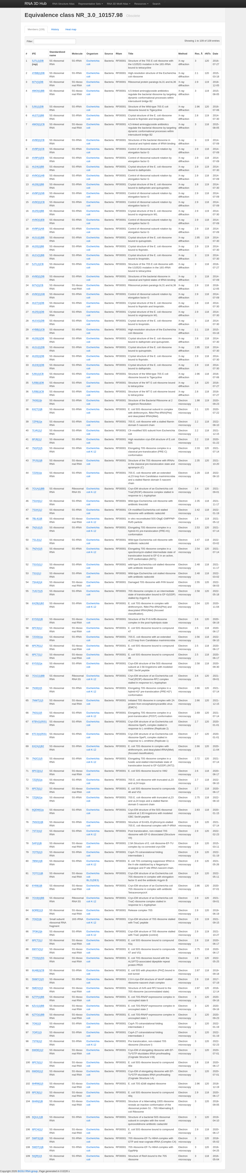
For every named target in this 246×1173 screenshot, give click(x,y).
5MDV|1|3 (37, 988)
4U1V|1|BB (38, 255)
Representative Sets (89, 3)
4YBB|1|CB (38, 329)
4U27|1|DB (38, 303)
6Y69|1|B (37, 885)
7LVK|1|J (37, 430)
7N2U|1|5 (37, 527)
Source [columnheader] (109, 53)
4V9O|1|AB (38, 175)
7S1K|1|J (37, 509)
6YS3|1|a (37, 663)
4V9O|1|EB (38, 219)
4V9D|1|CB (38, 140)
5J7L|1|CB (38, 264)
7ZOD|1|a (37, 636)
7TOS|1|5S (38, 958)
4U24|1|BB (38, 166)
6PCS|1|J (37, 1062)
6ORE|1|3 (37, 910)
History (55, 29)
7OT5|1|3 (37, 852)
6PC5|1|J (37, 788)
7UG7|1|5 (37, 591)
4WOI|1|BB (38, 90)
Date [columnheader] (215, 53)
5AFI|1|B (37, 843)
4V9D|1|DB (38, 276)
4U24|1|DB (38, 365)
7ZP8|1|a (37, 421)
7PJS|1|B (37, 460)
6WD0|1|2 (37, 1071)
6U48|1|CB (38, 970)
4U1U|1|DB (38, 347)
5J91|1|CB (38, 373)
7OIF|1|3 (37, 1032)
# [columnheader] (26, 53)
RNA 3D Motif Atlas (117, 3)
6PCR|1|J (37, 645)
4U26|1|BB (38, 184)
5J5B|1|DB (38, 382)
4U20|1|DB (38, 356)
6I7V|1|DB (37, 81)
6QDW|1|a (38, 809)
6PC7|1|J (37, 654)
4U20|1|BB (38, 246)
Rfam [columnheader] (119, 53)
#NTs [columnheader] (208, 53)
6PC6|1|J (37, 628)
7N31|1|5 (37, 712)
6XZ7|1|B (37, 409)
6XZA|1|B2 (38, 746)
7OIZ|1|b (37, 919)
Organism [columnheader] (92, 53)
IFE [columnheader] (34, 53)
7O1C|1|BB (38, 675)
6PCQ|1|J (37, 770)
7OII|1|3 (36, 1023)
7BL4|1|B (37, 518)
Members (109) (36, 29)
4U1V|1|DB (38, 320)
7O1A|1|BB (38, 488)
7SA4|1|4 (37, 582)
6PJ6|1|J (37, 439)
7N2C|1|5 (37, 758)
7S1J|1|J (37, 539)
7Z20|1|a (37, 472)
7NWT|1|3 (37, 700)
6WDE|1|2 (37, 1050)
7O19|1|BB (38, 898)
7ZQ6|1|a (37, 797)
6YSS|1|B (37, 619)
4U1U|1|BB (38, 237)
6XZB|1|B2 (38, 603)
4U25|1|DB (38, 311)
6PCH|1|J (37, 1129)
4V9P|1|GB (38, 193)
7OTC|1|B (37, 873)
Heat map (71, 29)
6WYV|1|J (37, 949)
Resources (140, 3)
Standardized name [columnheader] (57, 53)
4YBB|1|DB (38, 73)
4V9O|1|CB (38, 202)
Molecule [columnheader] (77, 53)
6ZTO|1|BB (38, 1014)
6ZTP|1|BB (38, 996)
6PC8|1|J (37, 1092)
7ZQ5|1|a (37, 779)
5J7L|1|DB (38, 60)
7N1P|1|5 (37, 448)
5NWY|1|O (38, 979)
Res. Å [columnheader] (199, 53)
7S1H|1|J (37, 500)
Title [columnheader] (130, 53)
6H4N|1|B (37, 1101)
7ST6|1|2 (37, 1041)
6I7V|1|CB (37, 285)
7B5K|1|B (37, 861)
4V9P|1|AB (38, 228)
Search (156, 3)
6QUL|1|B (37, 1117)
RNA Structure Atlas (63, 3)
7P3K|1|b (37, 931)
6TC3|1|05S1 (39, 733)
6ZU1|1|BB (38, 1005)
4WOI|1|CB (38, 124)
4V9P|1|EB (38, 157)
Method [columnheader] (182, 53)
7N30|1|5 (37, 688)
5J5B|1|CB (38, 391)
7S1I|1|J (36, 573)
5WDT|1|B (37, 1147)
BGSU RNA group (28, 1171)
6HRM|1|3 (37, 1083)
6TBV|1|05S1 (39, 721)
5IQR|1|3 (37, 1156)
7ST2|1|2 (37, 830)
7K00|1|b (37, 400)
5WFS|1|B (37, 1138)
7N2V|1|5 (37, 548)
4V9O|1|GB (38, 294)
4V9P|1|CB (38, 148)
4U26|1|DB (38, 338)
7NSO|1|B (37, 822)
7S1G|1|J (37, 564)
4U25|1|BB (38, 210)
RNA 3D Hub (36, 3)
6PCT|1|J (37, 940)
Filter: (39, 41)
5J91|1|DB (38, 106)
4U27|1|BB (38, 115)
